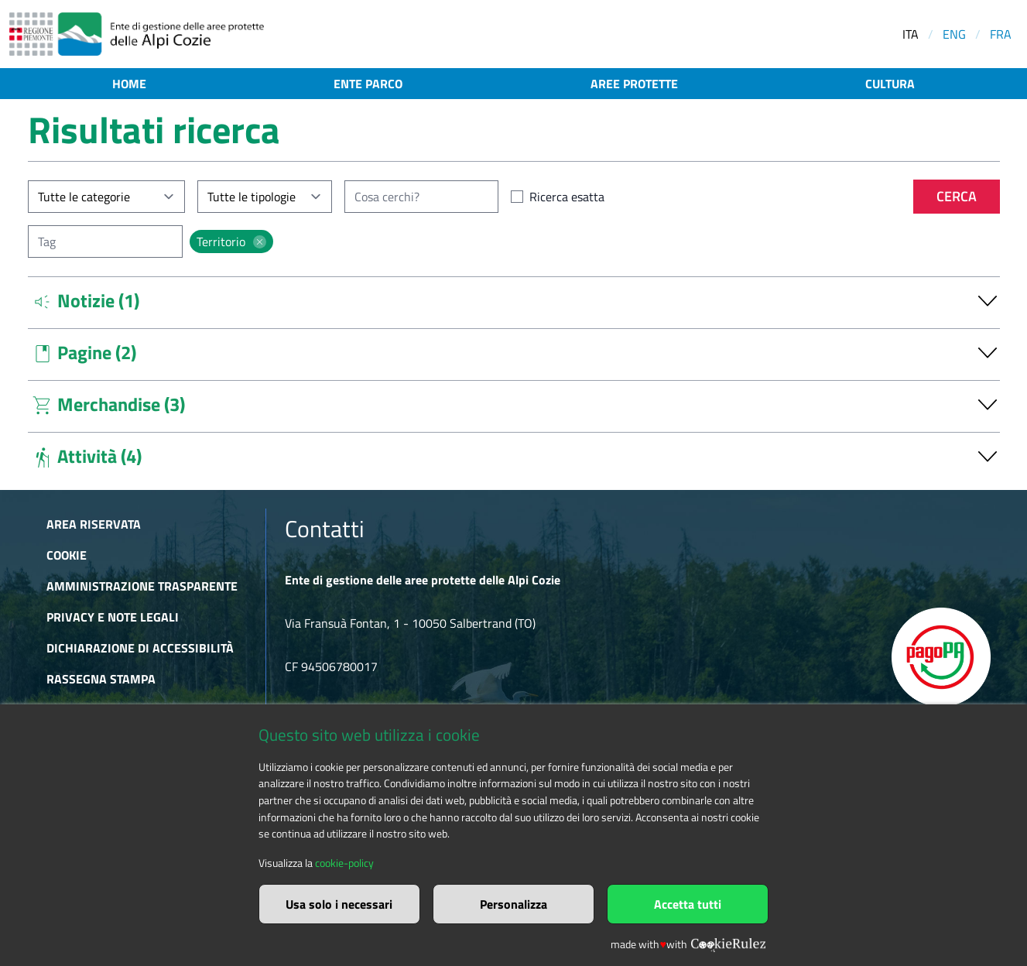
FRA (1001, 34)
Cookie (66, 555)
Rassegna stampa (101, 679)
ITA (910, 34)
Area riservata (93, 524)
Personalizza (513, 904)
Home (129, 83)
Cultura (890, 83)
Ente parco (368, 83)
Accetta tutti (687, 904)
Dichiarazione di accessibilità (140, 648)
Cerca (956, 196)
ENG (954, 34)
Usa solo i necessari (339, 904)
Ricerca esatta (566, 196)
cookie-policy (344, 863)
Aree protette (634, 83)
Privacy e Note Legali (112, 617)
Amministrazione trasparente (142, 586)
